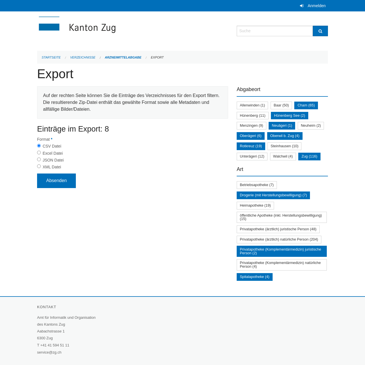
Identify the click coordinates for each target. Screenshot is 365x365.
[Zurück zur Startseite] (111, 30)
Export (157, 57)
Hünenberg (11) (252, 115)
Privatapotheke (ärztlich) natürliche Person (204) (279, 239)
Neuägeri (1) (282, 125)
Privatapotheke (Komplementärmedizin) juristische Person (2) (280, 251)
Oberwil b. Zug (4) (284, 136)
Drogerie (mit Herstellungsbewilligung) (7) (273, 195)
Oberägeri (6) (250, 136)
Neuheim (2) (311, 125)
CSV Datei (51, 146)
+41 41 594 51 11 (54, 345)
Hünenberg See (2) (289, 115)
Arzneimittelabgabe (123, 57)
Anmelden (317, 5)
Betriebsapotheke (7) (257, 185)
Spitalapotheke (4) (254, 277)
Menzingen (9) (251, 125)
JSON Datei (53, 160)
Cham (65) (306, 105)
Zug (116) (309, 156)
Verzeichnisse (83, 57)
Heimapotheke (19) (255, 205)
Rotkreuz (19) (251, 146)
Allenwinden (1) (252, 105)
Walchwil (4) (283, 156)
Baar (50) (281, 105)
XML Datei (51, 167)
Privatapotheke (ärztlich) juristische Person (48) (278, 229)
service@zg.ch (49, 352)
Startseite (51, 57)
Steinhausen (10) (284, 146)
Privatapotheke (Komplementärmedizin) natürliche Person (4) (280, 265)
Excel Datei (52, 153)
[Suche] (320, 31)
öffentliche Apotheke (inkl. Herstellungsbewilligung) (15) (281, 217)
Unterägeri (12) (252, 156)
